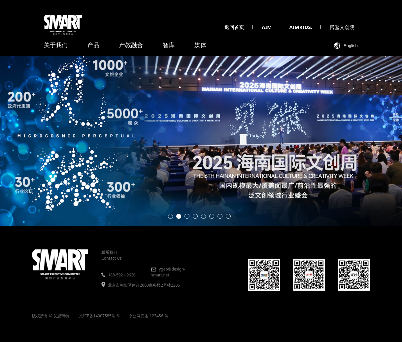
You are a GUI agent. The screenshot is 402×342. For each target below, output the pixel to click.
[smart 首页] (63, 25)
